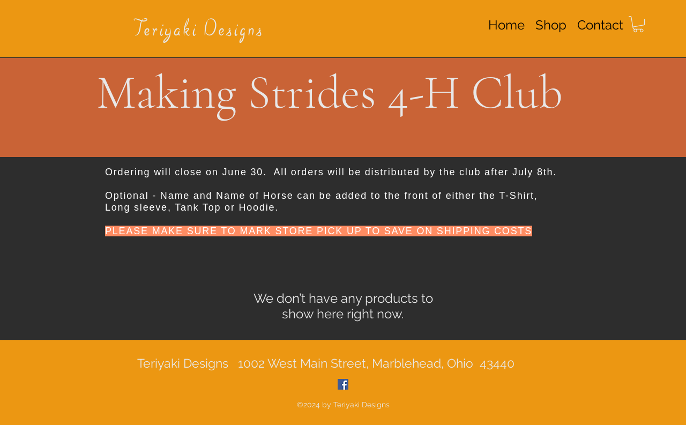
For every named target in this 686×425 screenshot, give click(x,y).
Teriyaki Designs (198, 30)
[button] (638, 24)
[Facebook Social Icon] (343, 384)
